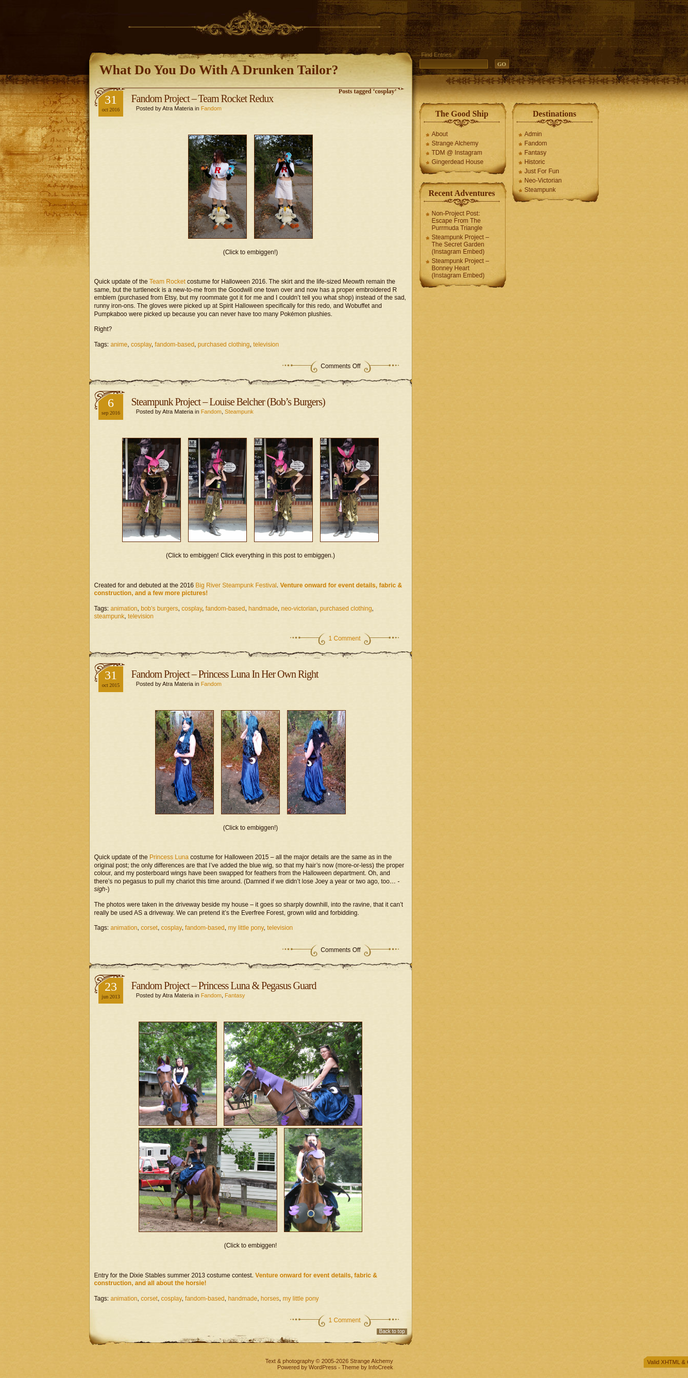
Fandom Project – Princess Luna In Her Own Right (224, 674)
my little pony (245, 927)
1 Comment (344, 638)
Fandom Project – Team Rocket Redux (202, 98)
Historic (535, 162)
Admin (533, 134)
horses (270, 1298)
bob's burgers (159, 608)
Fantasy (235, 995)
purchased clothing (224, 344)
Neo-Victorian (543, 180)
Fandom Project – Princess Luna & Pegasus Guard (223, 985)
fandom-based (174, 344)
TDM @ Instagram (457, 152)
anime (119, 344)
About (440, 134)
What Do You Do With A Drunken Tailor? (219, 69)
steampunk (109, 616)
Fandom (211, 108)
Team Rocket (167, 281)
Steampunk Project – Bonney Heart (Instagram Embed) (460, 268)
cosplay (141, 344)
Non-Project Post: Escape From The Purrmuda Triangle (457, 221)
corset (149, 927)
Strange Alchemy (455, 143)
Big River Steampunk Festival (235, 585)
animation (124, 608)
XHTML (670, 1362)
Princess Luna (169, 857)
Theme (350, 1367)
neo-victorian (298, 608)
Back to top (392, 1331)
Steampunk (239, 411)
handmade (263, 608)
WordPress (323, 1367)
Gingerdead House (458, 162)
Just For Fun (542, 171)
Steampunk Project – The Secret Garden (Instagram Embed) (460, 244)
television (266, 344)
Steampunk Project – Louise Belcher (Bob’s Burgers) (228, 401)
